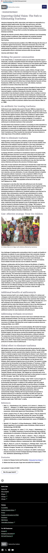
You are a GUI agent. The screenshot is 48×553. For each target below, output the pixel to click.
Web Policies (4, 520)
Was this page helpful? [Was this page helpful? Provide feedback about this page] (9, 472)
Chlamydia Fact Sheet (36, 460)
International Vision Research (9, 12)
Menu (44, 6)
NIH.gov (4, 494)
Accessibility (4, 507)
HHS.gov (4, 496)
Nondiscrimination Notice (8, 510)
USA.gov (4, 499)
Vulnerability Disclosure (8, 522)
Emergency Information (8, 533)
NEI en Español (5, 491)
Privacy (3, 512)
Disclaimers (4, 517)
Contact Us (4, 489)
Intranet (4, 531)
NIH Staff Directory (7, 536)
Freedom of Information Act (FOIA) (10, 515)
